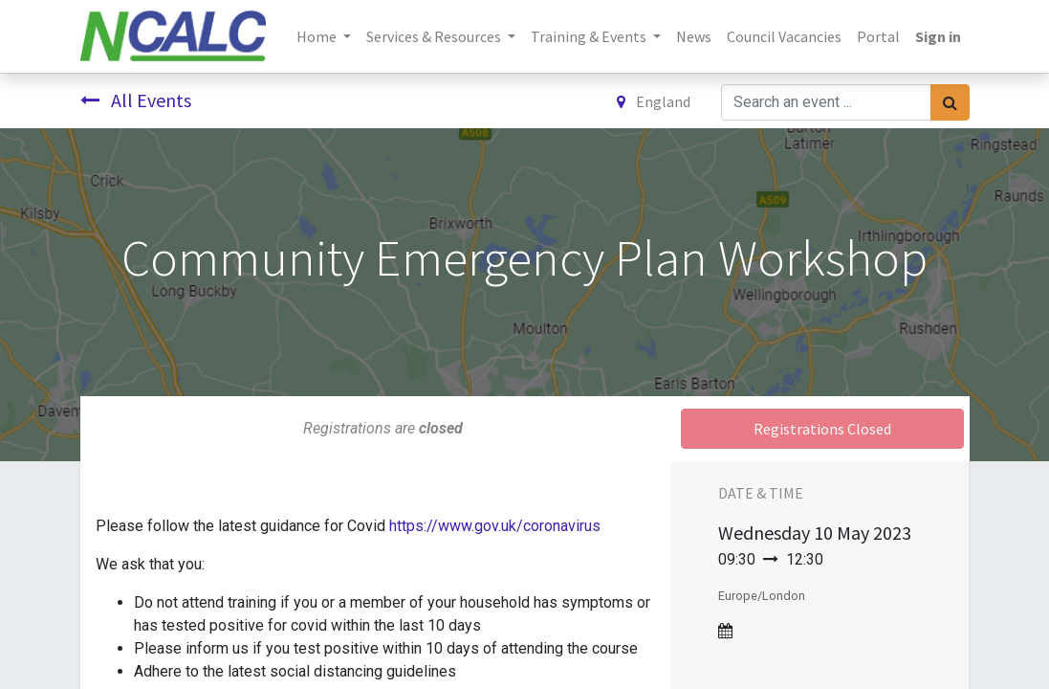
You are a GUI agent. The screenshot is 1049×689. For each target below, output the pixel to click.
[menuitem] (693, 36)
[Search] (950, 102)
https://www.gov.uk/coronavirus (495, 526)
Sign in (938, 36)
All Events (135, 100)
